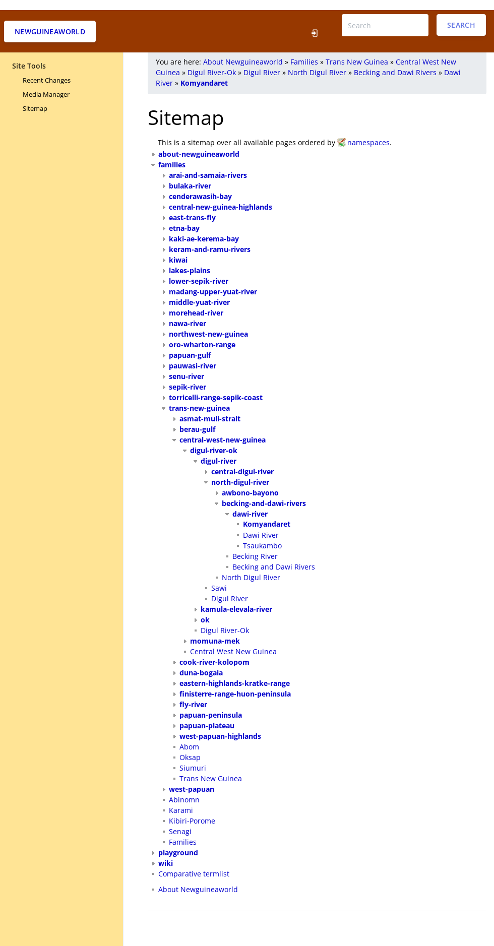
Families (304, 51)
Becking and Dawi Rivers (395, 62)
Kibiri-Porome (192, 810)
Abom (189, 736)
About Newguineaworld (243, 51)
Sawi (219, 578)
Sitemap (35, 98)
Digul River (261, 62)
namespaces (368, 132)
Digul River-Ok (212, 62)
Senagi (180, 821)
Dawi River (261, 525)
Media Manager (46, 84)
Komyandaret (204, 73)
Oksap (190, 747)
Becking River (255, 546)
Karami (181, 800)
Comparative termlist (193, 863)
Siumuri (192, 758)
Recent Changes (47, 70)
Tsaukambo (262, 535)
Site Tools (29, 55)
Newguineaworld (50, 21)
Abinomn (184, 789)
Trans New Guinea (357, 51)
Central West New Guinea (233, 641)
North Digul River (317, 62)
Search (461, 15)
